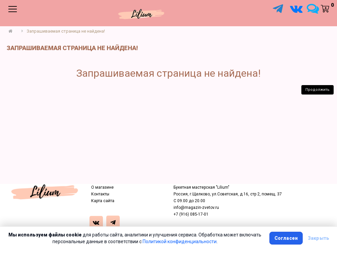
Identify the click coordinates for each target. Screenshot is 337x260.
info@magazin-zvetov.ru (196, 207)
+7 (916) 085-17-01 (191, 214)
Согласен (286, 238)
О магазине (102, 187)
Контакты (100, 194)
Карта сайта (102, 200)
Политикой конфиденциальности (180, 241)
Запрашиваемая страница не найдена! (66, 31)
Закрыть (318, 238)
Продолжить (317, 89)
